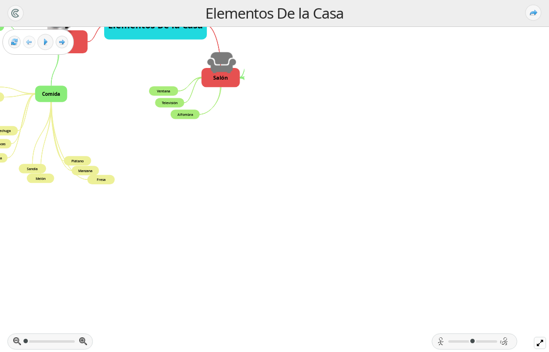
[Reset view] (14, 42)
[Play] (45, 42)
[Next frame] (61, 42)
